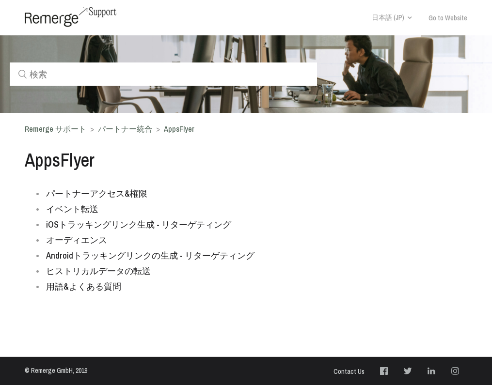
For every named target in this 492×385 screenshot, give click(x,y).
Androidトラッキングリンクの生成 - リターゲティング (150, 255)
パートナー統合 (125, 128)
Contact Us (349, 371)
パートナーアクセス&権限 (96, 193)
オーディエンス (76, 240)
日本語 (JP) (388, 17)
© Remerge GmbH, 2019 (56, 370)
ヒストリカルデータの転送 (98, 271)
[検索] (163, 74)
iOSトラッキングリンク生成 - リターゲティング (138, 224)
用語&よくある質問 (83, 286)
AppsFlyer (179, 128)
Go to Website (448, 18)
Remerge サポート (55, 128)
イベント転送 (72, 209)
